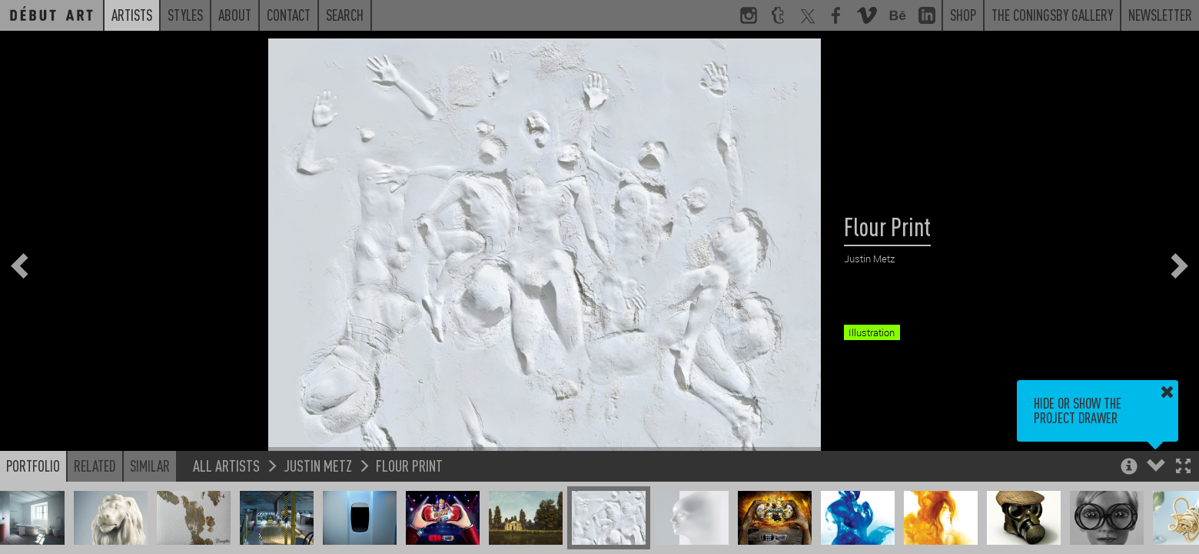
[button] (1183, 467)
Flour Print (409, 465)
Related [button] (95, 466)
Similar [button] (150, 466)
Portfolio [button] (33, 466)
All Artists (226, 465)
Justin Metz (318, 465)
